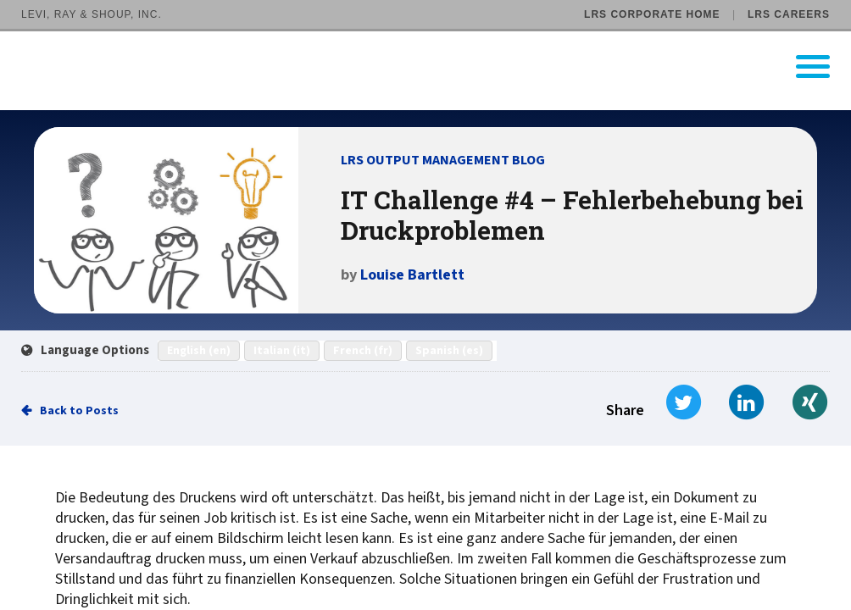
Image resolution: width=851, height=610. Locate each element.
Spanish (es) (449, 350)
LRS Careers (789, 14)
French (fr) (362, 350)
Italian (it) (281, 350)
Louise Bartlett (412, 275)
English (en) (199, 350)
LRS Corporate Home (652, 14)
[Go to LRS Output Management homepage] (436, 66)
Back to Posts (79, 410)
